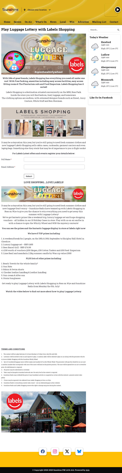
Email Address (8, 167)
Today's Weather (99, 37)
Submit (29, 176)
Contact (114, 21)
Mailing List (99, 21)
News (53, 21)
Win (71, 21)
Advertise (83, 21)
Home (7, 21)
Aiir (87, 470)
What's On (41, 21)
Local (63, 21)
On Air (28, 21)
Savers (17, 21)
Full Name (6, 159)
